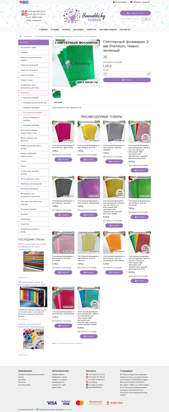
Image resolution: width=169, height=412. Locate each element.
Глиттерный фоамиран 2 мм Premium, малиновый (63, 313)
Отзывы (55, 29)
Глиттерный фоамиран (43, 36)
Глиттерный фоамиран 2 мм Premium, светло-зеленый (139, 203)
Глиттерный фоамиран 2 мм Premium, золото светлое (88, 258)
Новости (91, 29)
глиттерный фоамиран (65, 343)
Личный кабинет (58, 374)
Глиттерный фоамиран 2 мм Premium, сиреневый (88, 202)
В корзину (127, 80)
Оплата (66, 29)
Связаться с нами (59, 385)
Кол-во (105, 70)
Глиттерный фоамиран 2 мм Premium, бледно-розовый (63, 258)
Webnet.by (68, 410)
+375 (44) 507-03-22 (37, 11)
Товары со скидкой (59, 380)
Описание (58, 102)
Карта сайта (56, 387)
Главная (43, 29)
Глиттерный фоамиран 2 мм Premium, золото (88, 146)
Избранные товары (59, 377)
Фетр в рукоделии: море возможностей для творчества (32, 246)
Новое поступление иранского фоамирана (31, 325)
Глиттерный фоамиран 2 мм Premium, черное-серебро (114, 147)
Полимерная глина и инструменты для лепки (32, 283)
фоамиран (78, 343)
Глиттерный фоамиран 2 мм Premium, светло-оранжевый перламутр (114, 258)
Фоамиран (28, 36)
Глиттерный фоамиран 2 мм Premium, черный (63, 202)
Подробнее (23, 277)
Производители (58, 382)
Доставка (78, 29)
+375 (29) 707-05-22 (37, 14)
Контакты (125, 29)
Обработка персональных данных (31, 374)
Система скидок (108, 29)
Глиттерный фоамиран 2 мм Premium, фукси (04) (63, 146)
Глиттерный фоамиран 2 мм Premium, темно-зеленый (75, 36)
